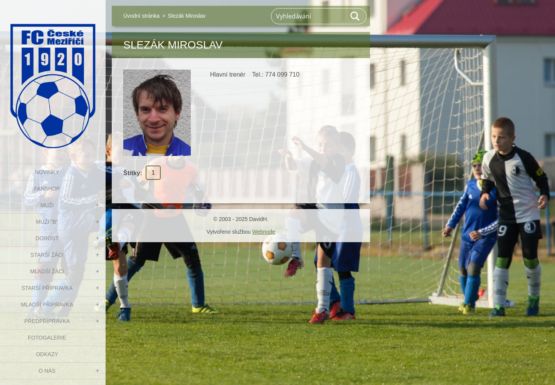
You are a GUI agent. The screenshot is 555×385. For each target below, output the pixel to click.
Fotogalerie (47, 338)
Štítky (131, 173)
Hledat (355, 16)
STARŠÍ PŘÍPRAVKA (47, 288)
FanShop (47, 189)
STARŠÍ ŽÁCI (46, 255)
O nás (47, 371)
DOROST (47, 238)
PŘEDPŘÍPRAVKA (47, 321)
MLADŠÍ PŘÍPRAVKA (47, 304)
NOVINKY (47, 172)
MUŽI (47, 205)
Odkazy (47, 354)
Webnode (263, 232)
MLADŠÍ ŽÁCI (47, 271)
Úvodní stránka (141, 16)
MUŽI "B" (47, 222)
